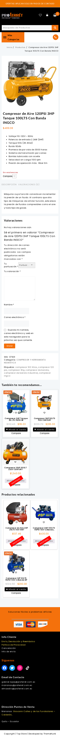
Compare (7, 176)
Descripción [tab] (9, 184)
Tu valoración (12, 271)
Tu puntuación (11, 265)
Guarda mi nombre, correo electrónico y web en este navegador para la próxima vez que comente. (19, 335)
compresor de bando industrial (21, 373)
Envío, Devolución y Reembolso (18, 641)
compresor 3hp (16, 370)
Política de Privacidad (13, 644)
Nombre (9, 304)
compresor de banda (37, 370)
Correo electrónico (15, 317)
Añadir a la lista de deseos (14, 176)
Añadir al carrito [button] (17, 429)
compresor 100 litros (26, 367)
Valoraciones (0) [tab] (28, 184)
